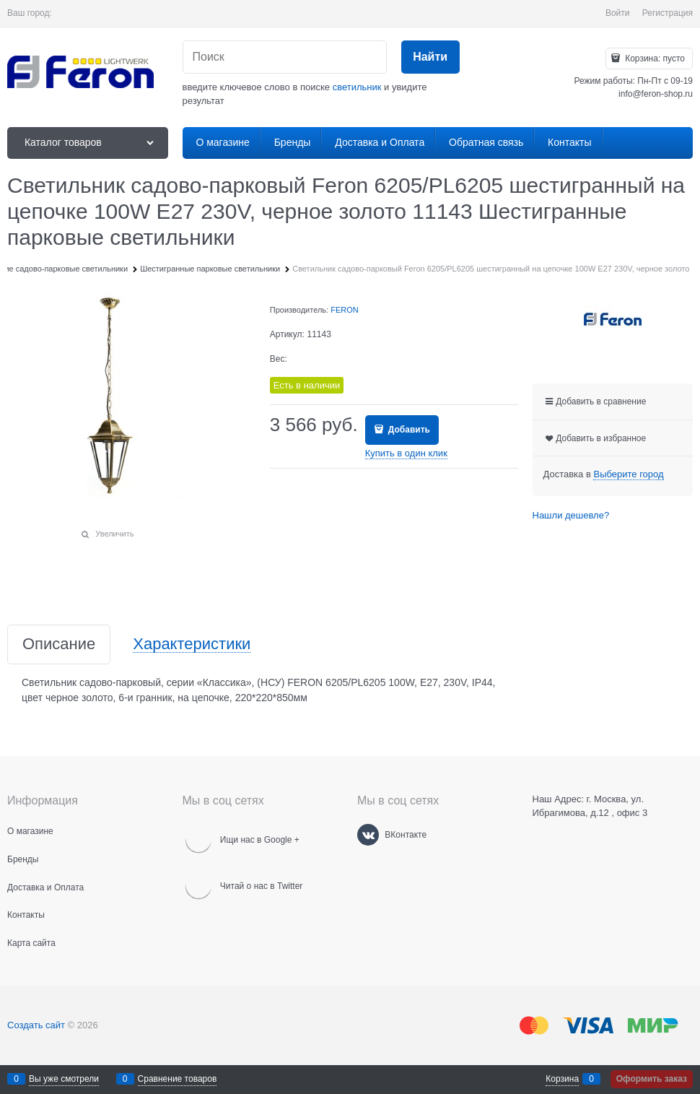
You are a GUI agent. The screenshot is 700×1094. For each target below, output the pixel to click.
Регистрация (667, 13)
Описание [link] (58, 644)
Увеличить (114, 533)
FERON (345, 309)
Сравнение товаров (177, 1079)
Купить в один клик (406, 453)
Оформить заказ (651, 1079)
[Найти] (430, 57)
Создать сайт (36, 1025)
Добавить (407, 430)
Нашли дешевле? (571, 515)
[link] (628, 474)
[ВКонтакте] (368, 835)
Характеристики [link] (191, 644)
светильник (357, 87)
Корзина (562, 1079)
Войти (617, 13)
